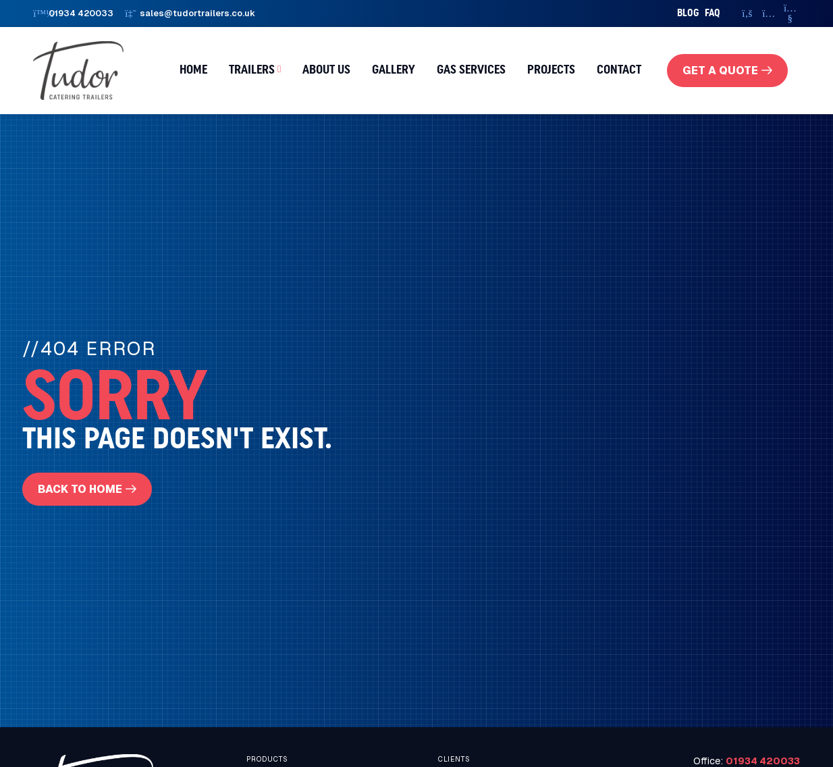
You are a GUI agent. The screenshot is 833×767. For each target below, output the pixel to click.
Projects (551, 70)
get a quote (719, 70)
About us (326, 70)
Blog (688, 13)
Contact (619, 70)
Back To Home (81, 490)
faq (712, 13)
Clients (454, 760)
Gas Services (471, 70)
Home (193, 70)
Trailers (252, 70)
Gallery (393, 70)
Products (267, 760)
